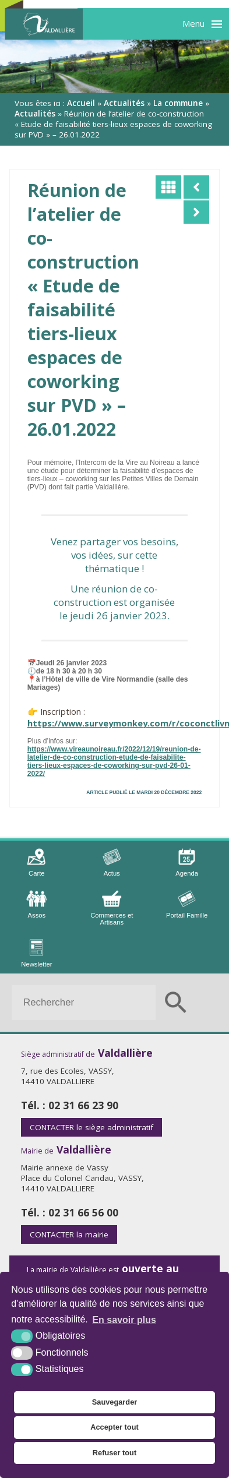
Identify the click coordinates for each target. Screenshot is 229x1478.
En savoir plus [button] (124, 1320)
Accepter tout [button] (114, 1427)
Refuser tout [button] (114, 1452)
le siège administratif (91, 1127)
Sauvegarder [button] (115, 1402)
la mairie (69, 1234)
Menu (193, 23)
